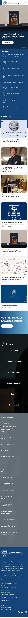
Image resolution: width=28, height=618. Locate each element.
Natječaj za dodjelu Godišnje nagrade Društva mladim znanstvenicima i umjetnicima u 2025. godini (12, 142)
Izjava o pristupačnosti (6, 609)
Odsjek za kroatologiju (12, 61)
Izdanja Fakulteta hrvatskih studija (6, 512)
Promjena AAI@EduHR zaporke (7, 437)
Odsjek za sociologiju (14, 87)
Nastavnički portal (6, 477)
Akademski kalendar (7, 417)
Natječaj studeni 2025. (9, 305)
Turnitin (4, 540)
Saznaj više (4, 171)
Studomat (14, 350)
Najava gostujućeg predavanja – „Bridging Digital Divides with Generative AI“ (12, 168)
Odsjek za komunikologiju (13, 68)
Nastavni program (14, 383)
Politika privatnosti (5, 605)
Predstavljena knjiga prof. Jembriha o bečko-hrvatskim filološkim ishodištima (11, 251)
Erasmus (14, 394)
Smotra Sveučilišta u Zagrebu (7, 497)
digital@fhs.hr (18, 597)
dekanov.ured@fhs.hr (9, 594)
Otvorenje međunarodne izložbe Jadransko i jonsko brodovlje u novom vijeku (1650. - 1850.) (13, 279)
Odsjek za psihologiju (12, 107)
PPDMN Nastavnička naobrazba (7, 484)
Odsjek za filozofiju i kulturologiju (16, 75)
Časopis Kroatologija (7, 519)
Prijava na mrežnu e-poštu (8, 444)
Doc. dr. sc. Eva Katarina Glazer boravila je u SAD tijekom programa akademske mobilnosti (13, 196)
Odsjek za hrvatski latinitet (13, 93)
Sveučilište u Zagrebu (7, 490)
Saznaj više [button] (7, 42)
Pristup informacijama (6, 607)
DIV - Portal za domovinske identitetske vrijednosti (9, 533)
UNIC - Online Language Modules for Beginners (8, 457)
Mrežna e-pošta (14, 372)
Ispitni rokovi (14, 405)
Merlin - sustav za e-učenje (7, 470)
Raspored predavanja (14, 361)
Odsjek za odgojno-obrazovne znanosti (13, 82)
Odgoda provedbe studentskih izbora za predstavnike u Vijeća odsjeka (12, 224)
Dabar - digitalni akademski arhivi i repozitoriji (8, 525)
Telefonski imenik (5, 603)
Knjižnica (4, 450)
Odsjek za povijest (11, 100)
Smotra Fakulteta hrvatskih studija (6, 504)
